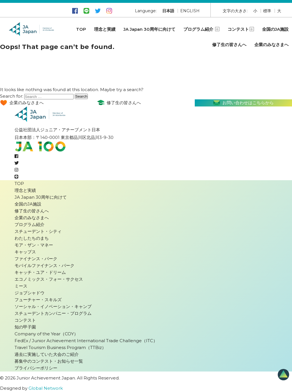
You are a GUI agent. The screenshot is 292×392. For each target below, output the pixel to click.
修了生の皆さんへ (229, 44)
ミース (21, 286)
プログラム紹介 (201, 29)
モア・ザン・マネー (34, 245)
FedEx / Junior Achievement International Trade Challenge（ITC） (86, 340)
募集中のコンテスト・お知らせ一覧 (49, 361)
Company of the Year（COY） (46, 333)
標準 (267, 10)
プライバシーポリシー (36, 368)
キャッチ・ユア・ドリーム (40, 272)
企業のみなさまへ (271, 44)
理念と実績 (104, 29)
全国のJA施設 (275, 29)
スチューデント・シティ (38, 231)
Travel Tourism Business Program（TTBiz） (60, 347)
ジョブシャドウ (29, 292)
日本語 (168, 10)
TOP (81, 29)
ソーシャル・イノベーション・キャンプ (53, 306)
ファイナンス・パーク (36, 258)
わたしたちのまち (32, 238)
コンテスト (241, 29)
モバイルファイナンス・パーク (44, 265)
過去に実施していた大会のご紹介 (47, 354)
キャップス (25, 252)
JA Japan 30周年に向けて (149, 29)
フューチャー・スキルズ (38, 299)
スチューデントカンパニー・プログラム (53, 313)
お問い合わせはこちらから (243, 102)
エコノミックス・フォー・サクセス (49, 279)
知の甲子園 (25, 327)
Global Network (46, 388)
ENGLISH (190, 10)
